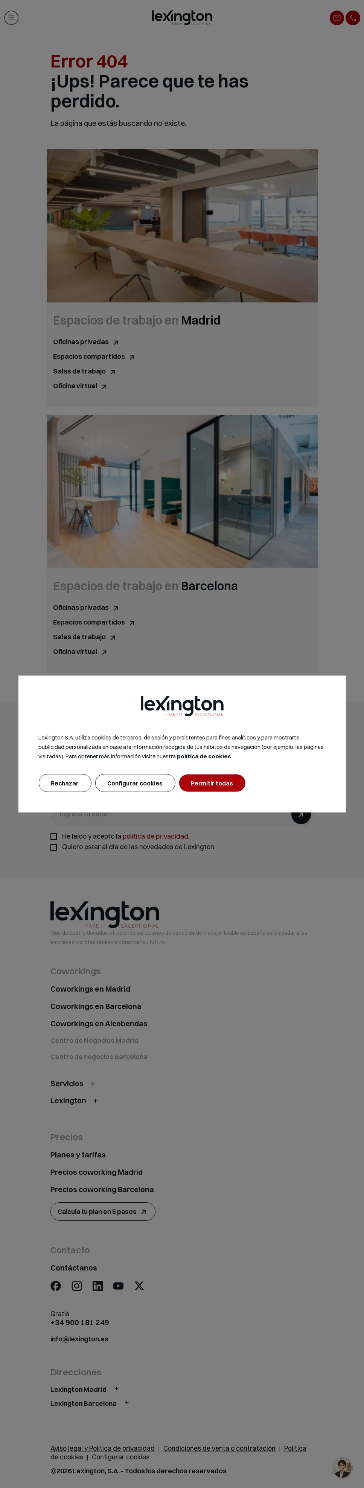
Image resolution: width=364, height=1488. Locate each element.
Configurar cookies (135, 783)
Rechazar (65, 783)
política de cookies (204, 755)
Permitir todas (212, 783)
